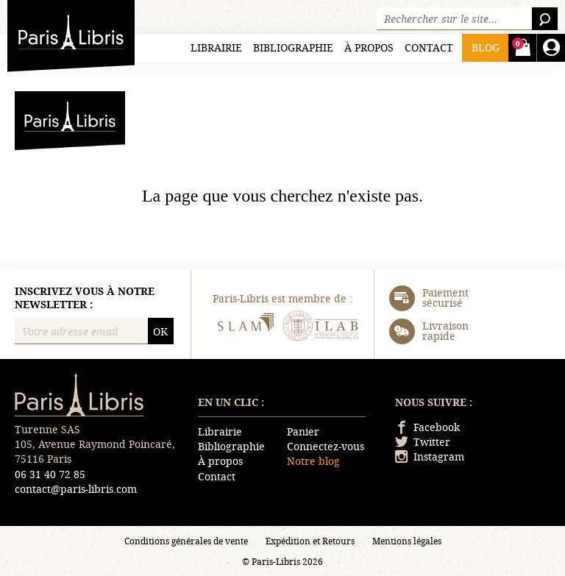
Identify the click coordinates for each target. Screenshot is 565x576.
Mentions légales (406, 541)
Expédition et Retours (310, 541)
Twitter (422, 442)
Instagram (429, 456)
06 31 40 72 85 (50, 474)
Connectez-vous (325, 446)
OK (160, 331)
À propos (369, 47)
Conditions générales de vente (186, 541)
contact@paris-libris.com (76, 489)
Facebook (427, 427)
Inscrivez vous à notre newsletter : (84, 297)
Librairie (216, 47)
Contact (429, 47)
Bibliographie (293, 47)
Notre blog (313, 461)
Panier (303, 431)
